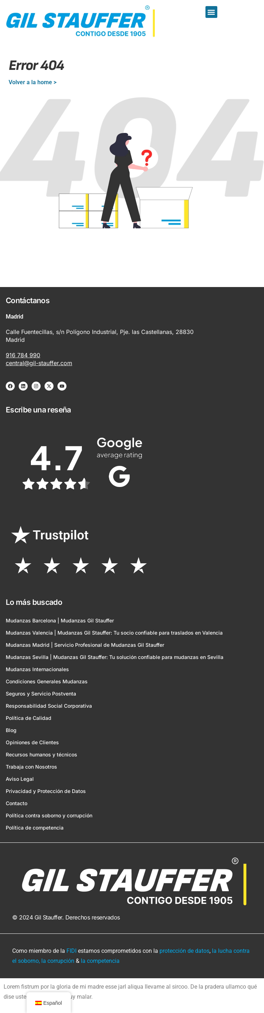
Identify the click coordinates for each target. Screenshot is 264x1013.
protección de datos (184, 950)
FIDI (71, 950)
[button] (211, 12)
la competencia (100, 960)
